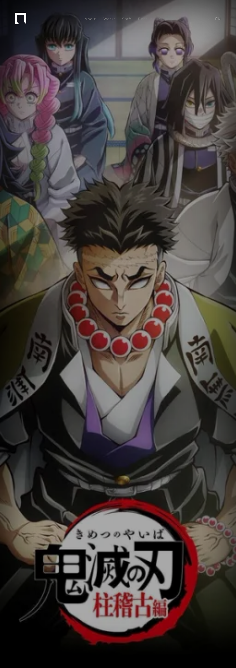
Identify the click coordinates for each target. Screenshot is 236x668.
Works (109, 19)
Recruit (145, 19)
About (91, 19)
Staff (127, 19)
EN (218, 19)
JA (208, 19)
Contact (167, 19)
